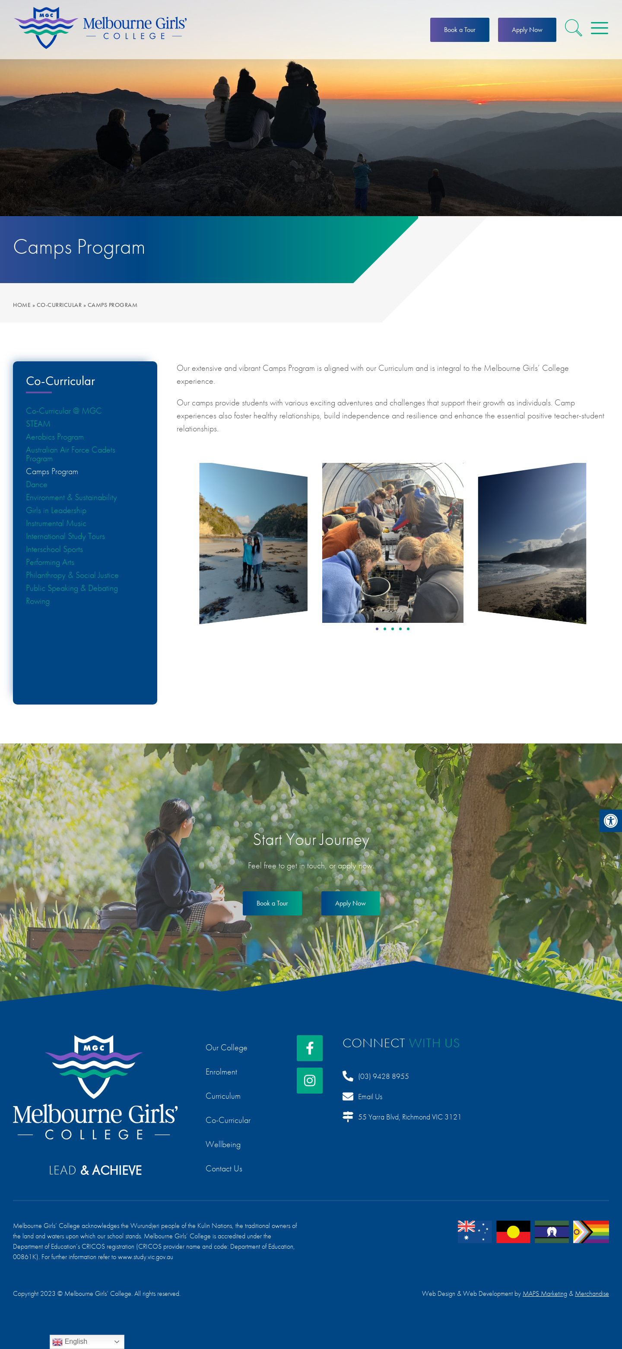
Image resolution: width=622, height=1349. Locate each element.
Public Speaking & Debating (72, 588)
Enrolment (221, 1071)
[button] (611, 821)
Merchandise (592, 1293)
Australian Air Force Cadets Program (70, 453)
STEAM (38, 423)
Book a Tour (460, 29)
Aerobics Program (55, 436)
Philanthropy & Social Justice (72, 575)
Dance (37, 484)
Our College (227, 1047)
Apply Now (527, 29)
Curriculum (223, 1095)
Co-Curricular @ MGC (64, 410)
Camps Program (52, 471)
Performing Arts (50, 562)
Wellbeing (223, 1144)
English (69, 1342)
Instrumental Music (56, 523)
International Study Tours (65, 536)
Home (22, 305)
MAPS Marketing (545, 1293)
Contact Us (224, 1168)
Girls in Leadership (56, 510)
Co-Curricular (59, 305)
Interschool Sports (54, 549)
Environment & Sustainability (71, 497)
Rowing (38, 600)
